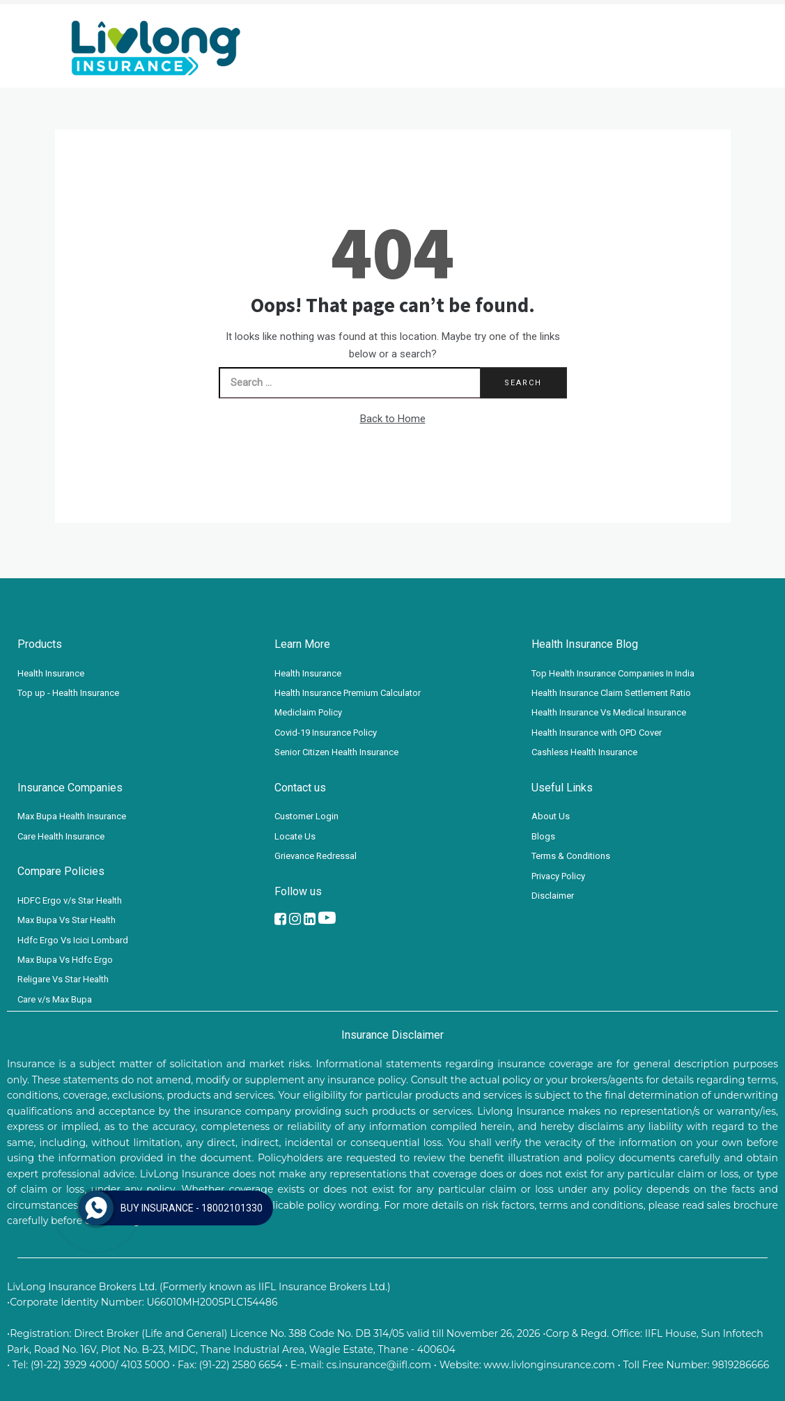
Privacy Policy (558, 876)
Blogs (543, 836)
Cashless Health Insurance (584, 752)
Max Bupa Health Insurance (71, 816)
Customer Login (306, 816)
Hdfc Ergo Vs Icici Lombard (72, 940)
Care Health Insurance (60, 836)
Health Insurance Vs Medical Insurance (608, 712)
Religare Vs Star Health (63, 979)
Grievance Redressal (315, 856)
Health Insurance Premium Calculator (347, 693)
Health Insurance (50, 673)
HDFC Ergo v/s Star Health (69, 900)
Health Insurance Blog (584, 644)
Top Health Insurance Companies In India (612, 673)
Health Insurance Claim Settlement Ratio (611, 693)
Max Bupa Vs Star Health (66, 920)
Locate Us (295, 836)
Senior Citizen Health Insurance (336, 752)
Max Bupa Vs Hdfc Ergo (65, 959)
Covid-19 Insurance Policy (325, 732)
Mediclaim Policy (308, 712)
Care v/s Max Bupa (54, 999)
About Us (550, 816)
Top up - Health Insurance (68, 693)
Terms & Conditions (570, 856)
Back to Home (393, 418)
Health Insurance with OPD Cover (596, 732)
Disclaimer (552, 895)
